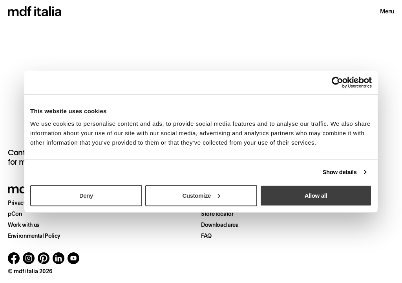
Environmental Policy (34, 236)
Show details (339, 172)
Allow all (316, 195)
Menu (387, 11)
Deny (86, 195)
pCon (15, 214)
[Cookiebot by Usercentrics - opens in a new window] (337, 82)
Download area (219, 225)
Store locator (217, 214)
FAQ (206, 236)
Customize (202, 195)
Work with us (23, 225)
